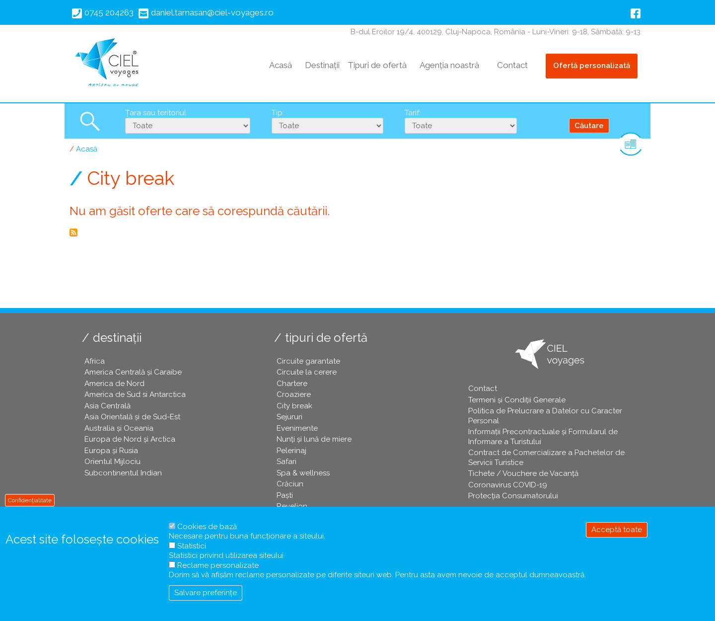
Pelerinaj (291, 450)
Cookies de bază (207, 526)
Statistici (191, 546)
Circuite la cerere (307, 372)
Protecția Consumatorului (513, 495)
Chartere (292, 383)
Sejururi (289, 416)
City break (294, 405)
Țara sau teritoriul (155, 112)
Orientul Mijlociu (112, 461)
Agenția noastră (449, 65)
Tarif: (413, 112)
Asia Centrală (107, 405)
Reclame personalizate (218, 565)
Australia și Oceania (118, 428)
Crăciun (290, 483)
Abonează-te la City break (73, 232)
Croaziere (294, 394)
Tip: (278, 112)
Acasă (280, 65)
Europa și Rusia (111, 450)
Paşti (285, 495)
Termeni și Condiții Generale (517, 399)
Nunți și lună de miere (314, 439)
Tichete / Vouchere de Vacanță (523, 473)
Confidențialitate (30, 499)
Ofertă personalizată (591, 65)
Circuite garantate (308, 361)
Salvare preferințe (205, 592)
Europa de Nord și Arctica (129, 439)
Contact (512, 65)
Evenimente (297, 428)
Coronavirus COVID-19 (507, 484)
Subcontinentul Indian (123, 472)
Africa (94, 361)
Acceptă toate (616, 529)
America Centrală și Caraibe (133, 372)
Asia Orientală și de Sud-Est (132, 416)
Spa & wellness (303, 472)
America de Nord (114, 383)
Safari (286, 461)
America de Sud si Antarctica (135, 394)
